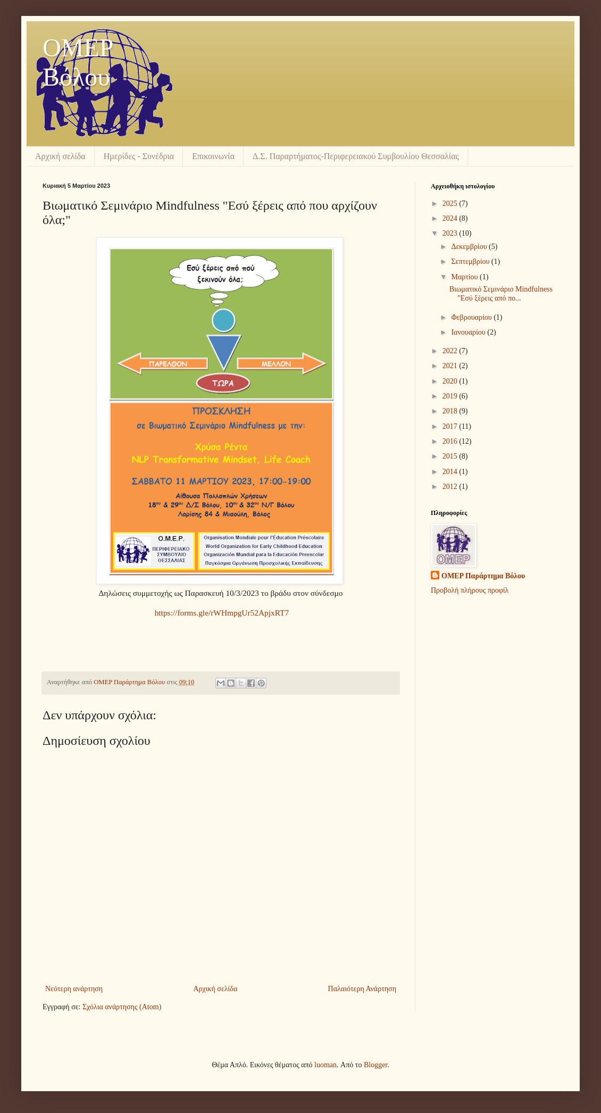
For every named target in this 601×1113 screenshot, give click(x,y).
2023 (451, 233)
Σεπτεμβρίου (471, 261)
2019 (451, 396)
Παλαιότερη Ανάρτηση (362, 989)
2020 (451, 381)
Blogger (375, 1065)
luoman (325, 1065)
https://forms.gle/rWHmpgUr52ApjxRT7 (222, 612)
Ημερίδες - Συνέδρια (139, 156)
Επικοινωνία (213, 156)
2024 (451, 218)
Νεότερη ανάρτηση (74, 989)
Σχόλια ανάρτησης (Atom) (121, 1007)
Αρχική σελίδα (60, 156)
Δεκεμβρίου (470, 247)
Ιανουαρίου (469, 332)
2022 (451, 351)
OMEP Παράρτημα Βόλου (483, 576)
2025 (451, 203)
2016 (451, 441)
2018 (451, 411)
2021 (451, 366)
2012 (451, 487)
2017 (451, 426)
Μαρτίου (465, 277)
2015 (451, 456)
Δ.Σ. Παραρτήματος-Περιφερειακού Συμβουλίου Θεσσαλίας (356, 156)
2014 (451, 472)
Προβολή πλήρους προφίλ (469, 590)
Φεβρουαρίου (472, 317)
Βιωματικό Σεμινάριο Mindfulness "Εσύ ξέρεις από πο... (501, 293)
